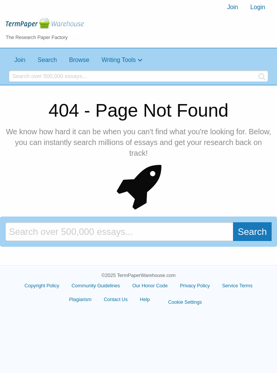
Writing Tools (118, 60)
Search (47, 60)
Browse (79, 60)
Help (145, 299)
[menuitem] (232, 7)
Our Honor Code (150, 285)
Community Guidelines (96, 285)
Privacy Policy (195, 285)
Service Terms (237, 285)
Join (232, 7)
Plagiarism (80, 299)
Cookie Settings (185, 302)
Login (257, 7)
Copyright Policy (41, 285)
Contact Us (115, 299)
